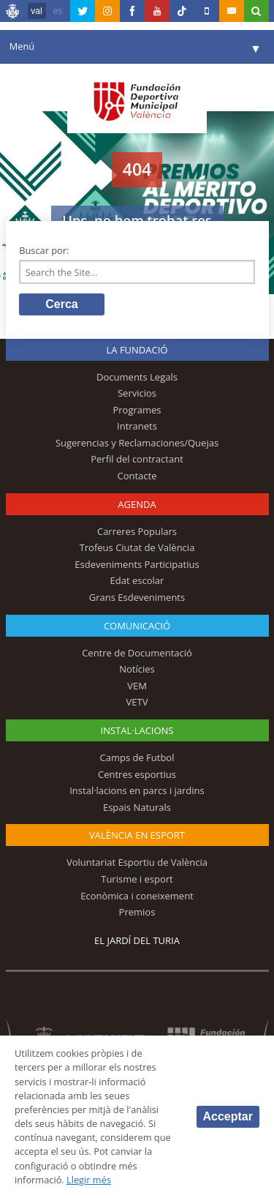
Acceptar (228, 1116)
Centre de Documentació (137, 652)
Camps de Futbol (137, 757)
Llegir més (88, 1179)
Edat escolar (137, 580)
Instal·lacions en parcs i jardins (137, 790)
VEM (137, 685)
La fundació (137, 349)
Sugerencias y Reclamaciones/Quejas (137, 442)
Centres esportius (137, 774)
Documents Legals (137, 376)
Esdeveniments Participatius (137, 564)
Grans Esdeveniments (137, 597)
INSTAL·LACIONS (137, 730)
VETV (137, 701)
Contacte (137, 475)
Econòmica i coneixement (137, 895)
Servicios (137, 393)
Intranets (137, 426)
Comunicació (137, 625)
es (58, 11)
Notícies (137, 668)
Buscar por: (44, 250)
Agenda (137, 504)
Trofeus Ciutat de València (137, 547)
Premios (137, 911)
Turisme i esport (137, 879)
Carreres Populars (137, 531)
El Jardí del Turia (137, 940)
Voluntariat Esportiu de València (137, 862)
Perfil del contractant (137, 458)
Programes (137, 409)
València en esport (137, 835)
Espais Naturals (137, 807)
